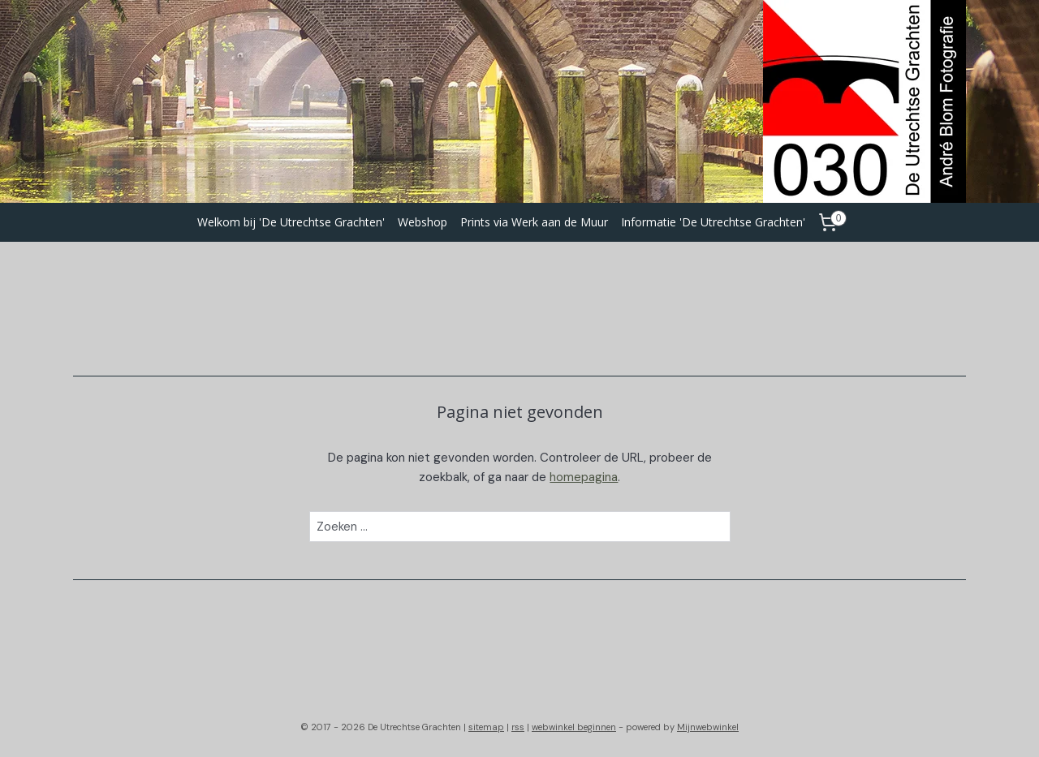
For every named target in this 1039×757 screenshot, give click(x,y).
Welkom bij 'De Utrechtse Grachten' (291, 222)
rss (517, 727)
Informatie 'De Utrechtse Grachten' (713, 222)
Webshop (422, 222)
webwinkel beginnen (574, 727)
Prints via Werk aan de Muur (534, 222)
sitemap (486, 727)
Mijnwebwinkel (708, 727)
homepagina (584, 477)
